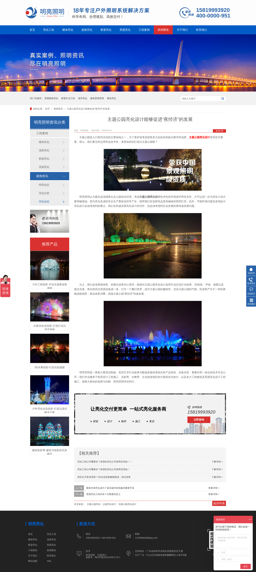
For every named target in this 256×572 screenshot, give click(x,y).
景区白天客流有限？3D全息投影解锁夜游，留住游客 (104, 477)
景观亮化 (130, 29)
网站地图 (32, 561)
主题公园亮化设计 (199, 137)
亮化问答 (44, 193)
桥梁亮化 (110, 29)
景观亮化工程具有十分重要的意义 (103, 494)
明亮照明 (84, 130)
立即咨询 (199, 419)
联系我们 (210, 29)
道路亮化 (90, 29)
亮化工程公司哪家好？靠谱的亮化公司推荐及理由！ (103, 469)
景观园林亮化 (51, 98)
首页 (33, 29)
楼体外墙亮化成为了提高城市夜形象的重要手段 (110, 488)
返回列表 (219, 131)
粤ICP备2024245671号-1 (107, 557)
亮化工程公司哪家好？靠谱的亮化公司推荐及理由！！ (104, 461)
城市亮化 (82, 98)
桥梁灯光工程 (68, 98)
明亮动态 (44, 184)
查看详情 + (213, 488)
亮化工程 (50, 29)
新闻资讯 (59, 108)
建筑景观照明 (97, 98)
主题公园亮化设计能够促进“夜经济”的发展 (88, 108)
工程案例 (150, 29)
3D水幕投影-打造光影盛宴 (49, 367)
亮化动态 (44, 201)
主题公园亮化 (94, 504)
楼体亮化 (70, 29)
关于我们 (190, 29)
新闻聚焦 (170, 29)
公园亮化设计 (109, 504)
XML (49, 561)
